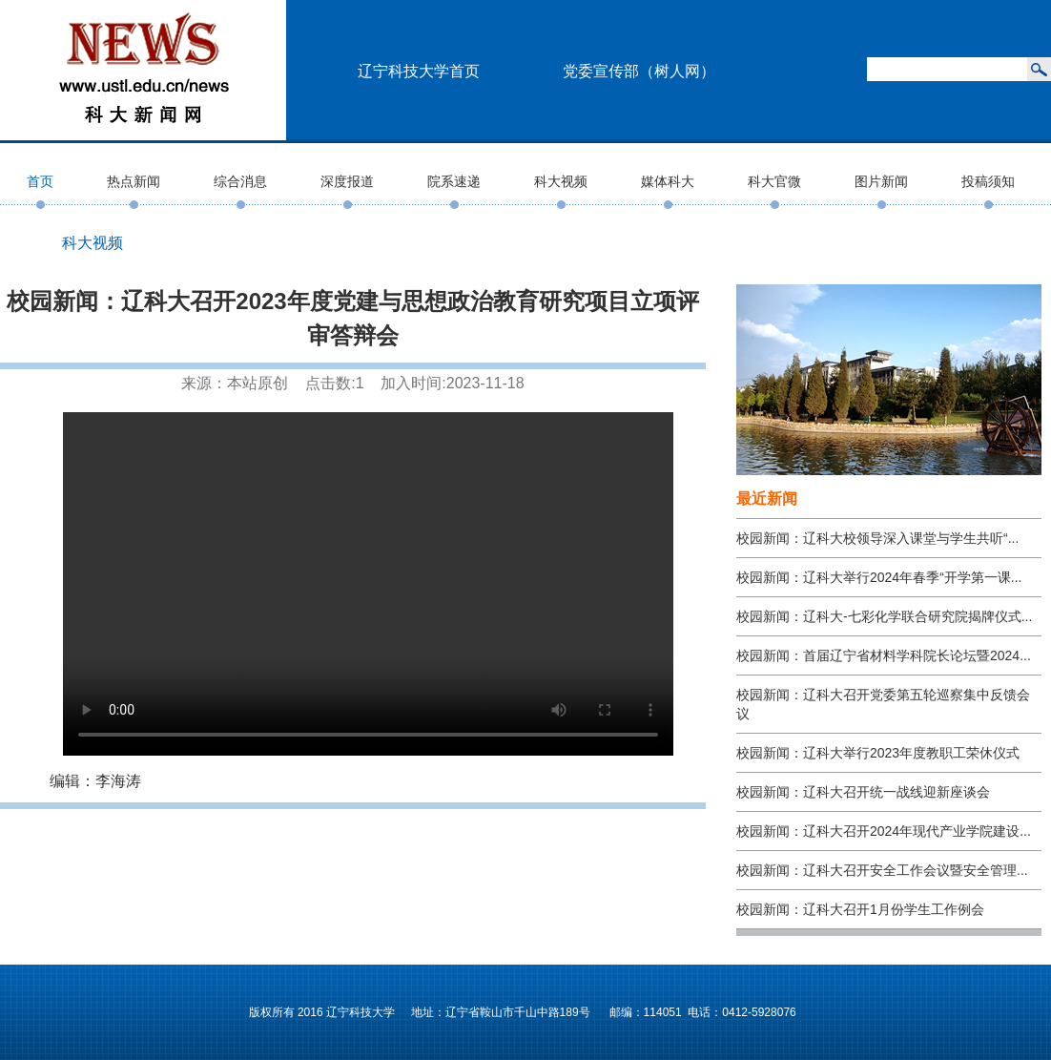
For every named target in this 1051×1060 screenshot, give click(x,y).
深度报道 (347, 181)
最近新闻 (766, 498)
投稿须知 (988, 181)
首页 (40, 181)
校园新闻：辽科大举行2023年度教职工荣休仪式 (878, 752)
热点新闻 (133, 181)
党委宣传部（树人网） (639, 71)
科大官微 (774, 181)
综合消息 (240, 181)
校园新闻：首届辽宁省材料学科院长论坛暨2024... (883, 655)
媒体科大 (667, 181)
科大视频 (560, 181)
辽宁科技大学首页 (419, 71)
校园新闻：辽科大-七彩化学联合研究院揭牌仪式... (884, 616)
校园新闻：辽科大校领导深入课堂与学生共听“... (877, 538)
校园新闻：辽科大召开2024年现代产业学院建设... (883, 831)
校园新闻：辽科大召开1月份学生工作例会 (860, 909)
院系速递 (454, 181)
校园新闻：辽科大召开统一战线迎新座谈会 (863, 792)
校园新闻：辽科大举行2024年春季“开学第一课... (878, 577)
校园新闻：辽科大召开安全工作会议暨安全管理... (882, 870)
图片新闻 (881, 181)
